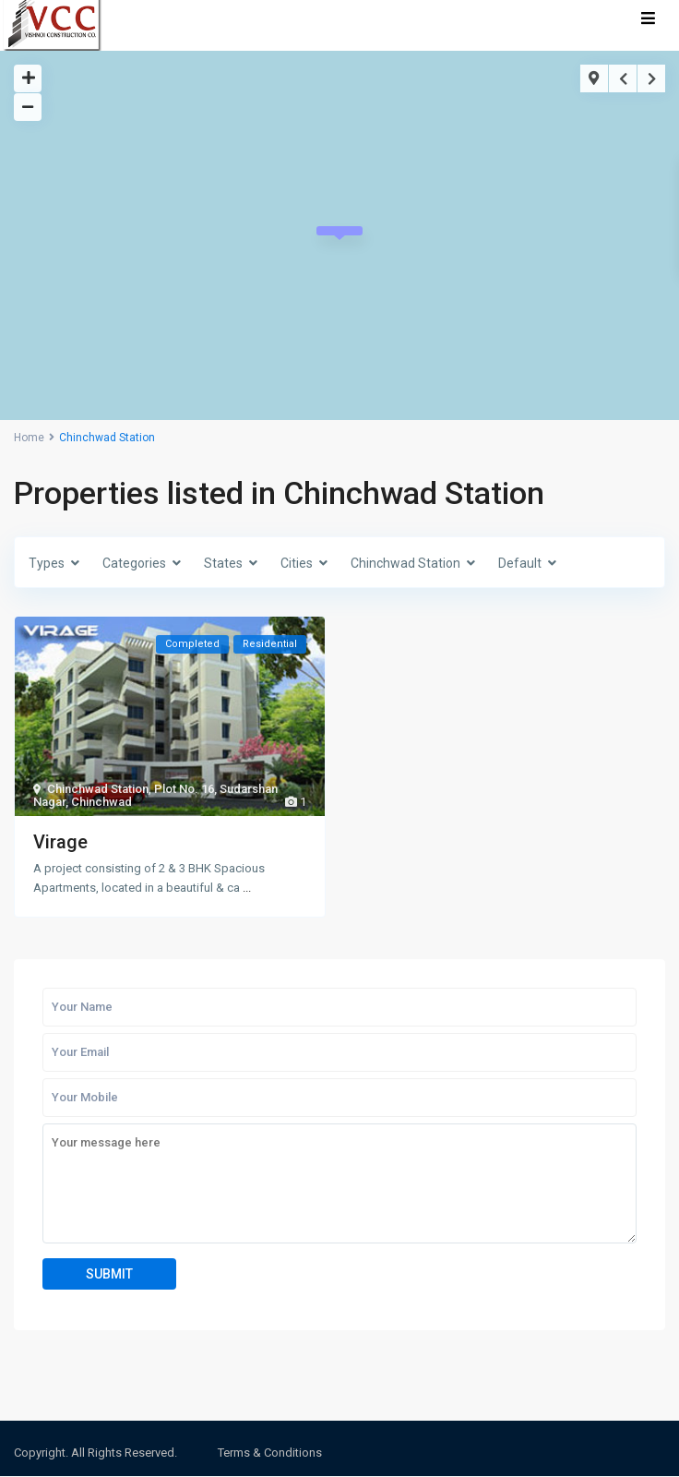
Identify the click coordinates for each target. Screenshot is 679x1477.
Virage (60, 842)
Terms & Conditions (270, 1452)
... (247, 888)
